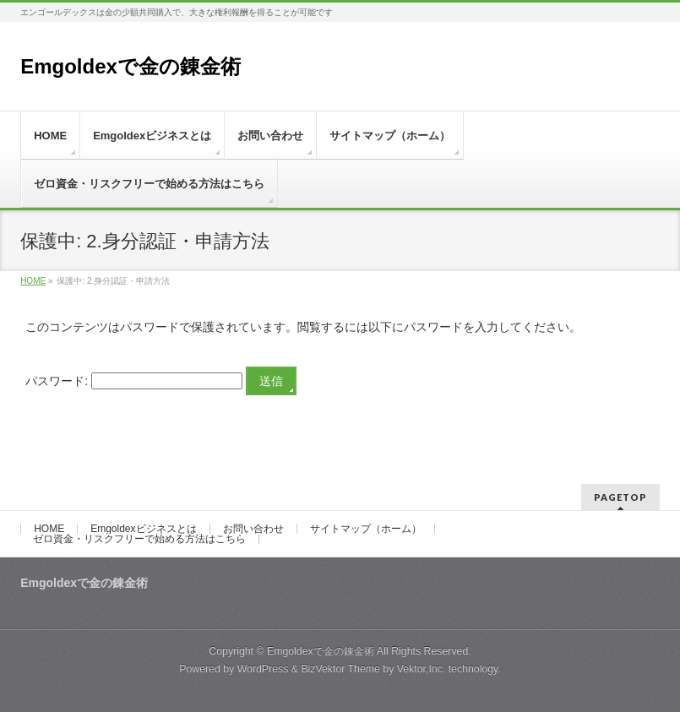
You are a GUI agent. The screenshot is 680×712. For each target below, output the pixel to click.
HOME (49, 529)
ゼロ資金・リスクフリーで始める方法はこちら (139, 539)
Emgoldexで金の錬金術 (130, 66)
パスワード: (133, 381)
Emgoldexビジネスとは (143, 529)
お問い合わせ (253, 529)
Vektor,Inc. (421, 669)
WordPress (263, 669)
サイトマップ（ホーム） (366, 529)
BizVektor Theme (340, 669)
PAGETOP (620, 497)
